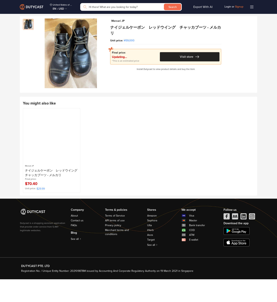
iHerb (150, 252)
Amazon (152, 238)
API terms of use (115, 243)
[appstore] (236, 265)
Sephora (152, 243)
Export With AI (203, 7)
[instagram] (252, 240)
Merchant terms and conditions (117, 254)
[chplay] (236, 253)
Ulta (149, 248)
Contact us (77, 243)
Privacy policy (113, 248)
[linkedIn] (243, 240)
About (74, 238)
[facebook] (227, 240)
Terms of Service (115, 238)
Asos (150, 257)
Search (173, 7)
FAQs (74, 248)
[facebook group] (235, 240)
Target (151, 262)
